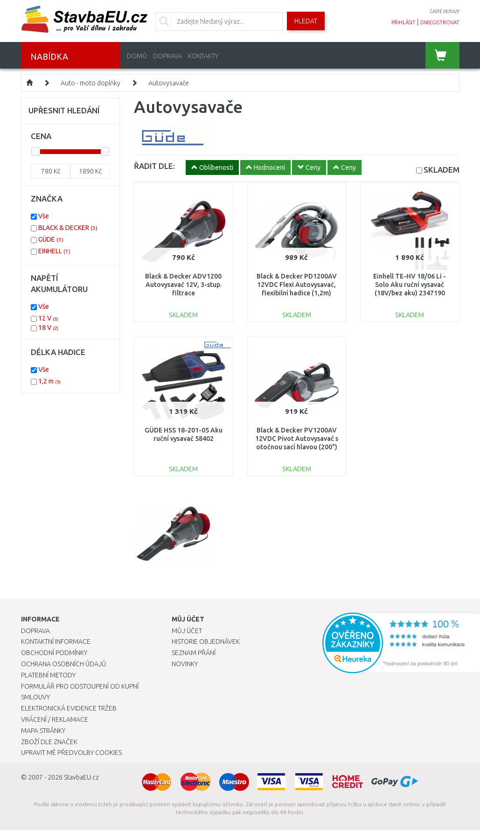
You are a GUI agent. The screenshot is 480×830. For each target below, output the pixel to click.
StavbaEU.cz (81, 777)
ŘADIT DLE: (154, 165)
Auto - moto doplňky (90, 83)
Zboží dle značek (49, 742)
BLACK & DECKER (67, 227)
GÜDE (50, 239)
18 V (48, 327)
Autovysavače (168, 83)
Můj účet (187, 631)
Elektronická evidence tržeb (69, 708)
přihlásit (403, 22)
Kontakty (203, 56)
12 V (48, 318)
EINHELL (54, 251)
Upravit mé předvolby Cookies (71, 752)
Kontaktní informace (55, 641)
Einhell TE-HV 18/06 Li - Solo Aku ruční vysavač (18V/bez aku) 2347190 (409, 284)
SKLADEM (441, 169)
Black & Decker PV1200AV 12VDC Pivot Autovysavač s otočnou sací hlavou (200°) (296, 438)
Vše (43, 216)
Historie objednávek (206, 641)
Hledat (305, 21)
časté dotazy (444, 11)
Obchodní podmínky (54, 652)
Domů (137, 56)
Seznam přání (194, 652)
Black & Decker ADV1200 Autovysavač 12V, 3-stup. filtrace (183, 284)
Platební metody (48, 675)
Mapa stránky (43, 730)
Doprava (167, 56)
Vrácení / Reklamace (54, 719)
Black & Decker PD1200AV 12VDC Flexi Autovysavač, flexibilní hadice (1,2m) (297, 284)
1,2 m (49, 381)
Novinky (185, 664)
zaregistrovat (439, 22)
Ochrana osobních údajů (63, 664)
